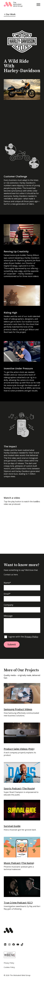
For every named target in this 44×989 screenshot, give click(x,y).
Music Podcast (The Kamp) (19, 863)
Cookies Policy (9, 967)
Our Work (10, 14)
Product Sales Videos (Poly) (19, 748)
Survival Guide (12, 826)
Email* (7, 594)
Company (8, 605)
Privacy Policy (31, 636)
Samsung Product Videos (18, 709)
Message (8, 616)
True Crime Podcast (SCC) (18, 902)
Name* (7, 583)
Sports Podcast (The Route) (19, 788)
